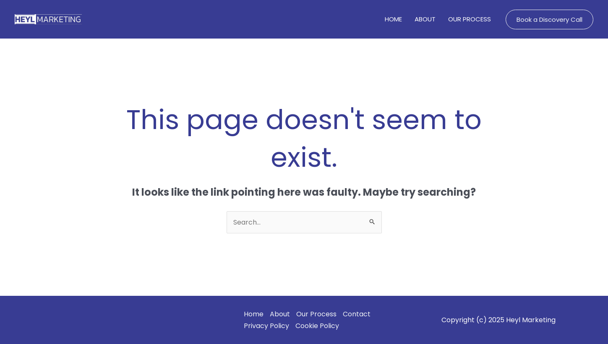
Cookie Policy (317, 326)
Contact (357, 314)
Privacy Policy (266, 326)
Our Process (316, 314)
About (280, 314)
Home (254, 314)
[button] (549, 19)
